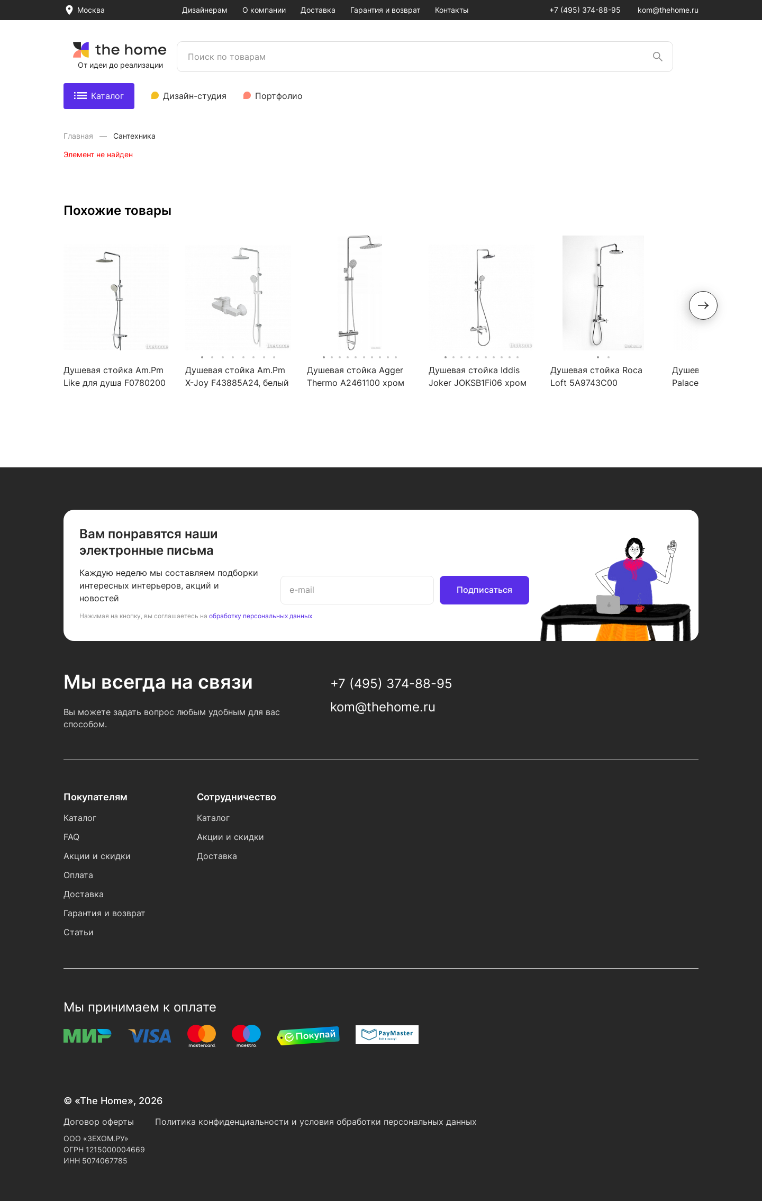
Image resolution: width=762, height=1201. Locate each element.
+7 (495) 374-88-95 (585, 9)
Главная (79, 135)
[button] (703, 305)
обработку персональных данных (260, 616)
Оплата (78, 875)
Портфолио (279, 96)
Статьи (79, 932)
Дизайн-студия (194, 96)
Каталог (99, 96)
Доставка (318, 9)
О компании (264, 9)
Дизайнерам (205, 9)
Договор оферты (99, 1121)
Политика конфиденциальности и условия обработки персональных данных (316, 1121)
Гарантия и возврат (385, 9)
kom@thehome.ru (668, 9)
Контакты (452, 9)
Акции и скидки (97, 856)
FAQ (71, 837)
